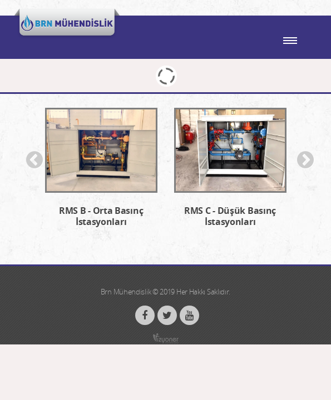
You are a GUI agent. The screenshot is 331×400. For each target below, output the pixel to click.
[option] (101, 173)
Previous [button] (34, 160)
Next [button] (305, 160)
